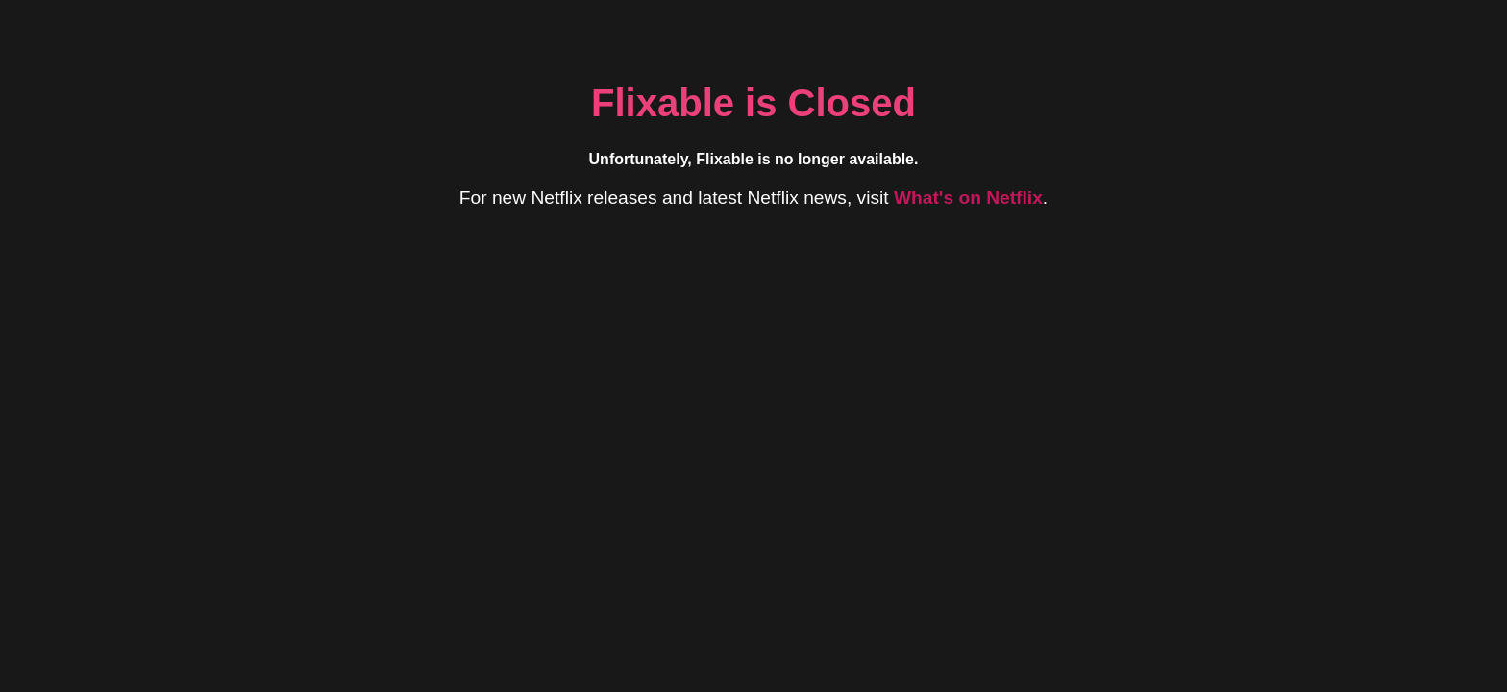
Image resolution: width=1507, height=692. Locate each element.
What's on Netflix (968, 197)
